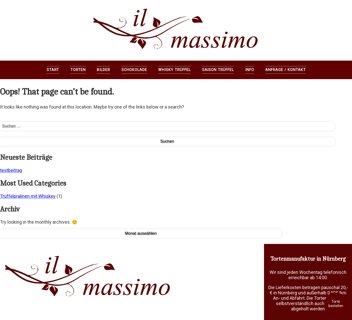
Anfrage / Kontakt (285, 70)
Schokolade (134, 70)
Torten (78, 70)
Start (53, 70)
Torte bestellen (335, 303)
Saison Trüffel (218, 70)
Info (249, 70)
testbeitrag (11, 170)
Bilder (103, 70)
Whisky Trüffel (174, 70)
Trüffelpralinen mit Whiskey (28, 196)
